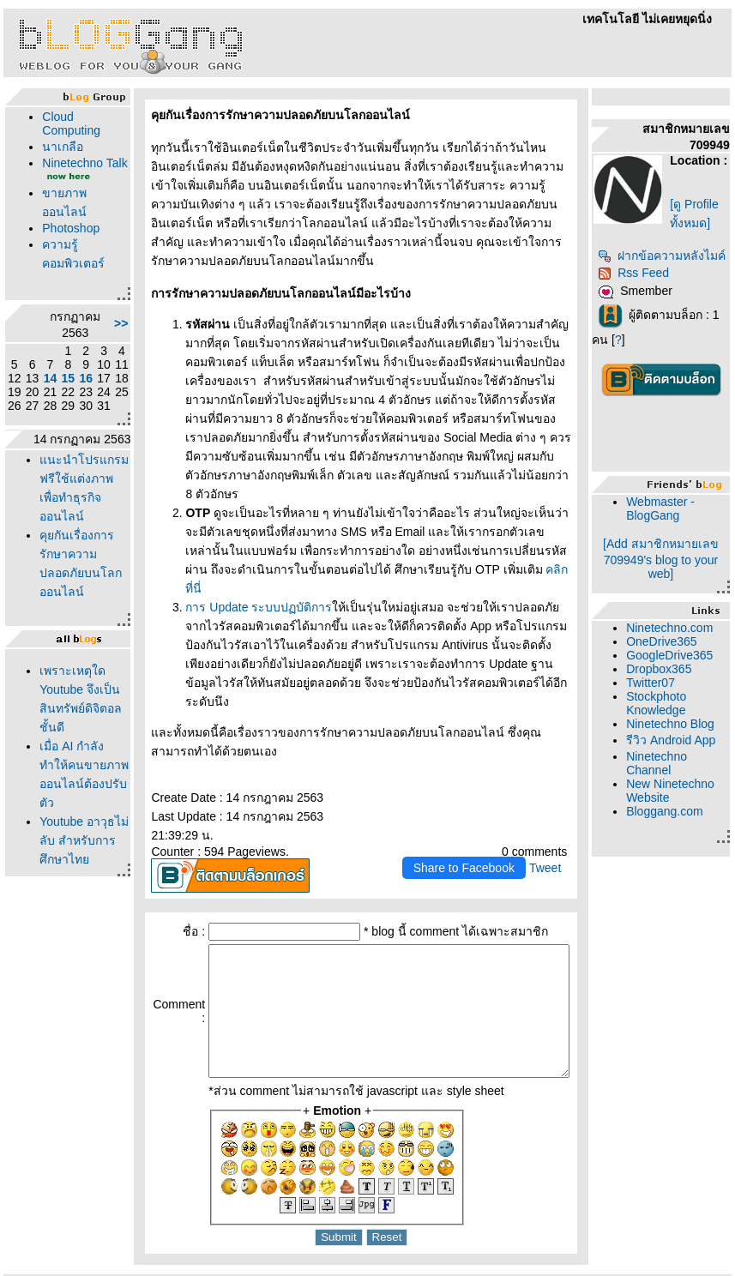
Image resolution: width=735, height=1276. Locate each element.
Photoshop (67, 242)
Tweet (564, 792)
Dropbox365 (677, 701)
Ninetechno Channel (675, 823)
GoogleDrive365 (688, 688)
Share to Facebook (482, 792)
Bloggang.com (683, 885)
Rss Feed (652, 305)
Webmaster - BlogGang (679, 541)
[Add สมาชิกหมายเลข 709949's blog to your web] (672, 591)
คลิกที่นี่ (418, 532)
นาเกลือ (59, 146)
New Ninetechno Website (675, 857)
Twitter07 (669, 715)
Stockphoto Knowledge (675, 735)
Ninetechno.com (688, 660)
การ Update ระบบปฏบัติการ (235, 550)
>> (97, 337)
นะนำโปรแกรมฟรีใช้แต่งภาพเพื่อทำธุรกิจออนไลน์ (69, 524)
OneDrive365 (680, 674)
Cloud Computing (68, 123)
